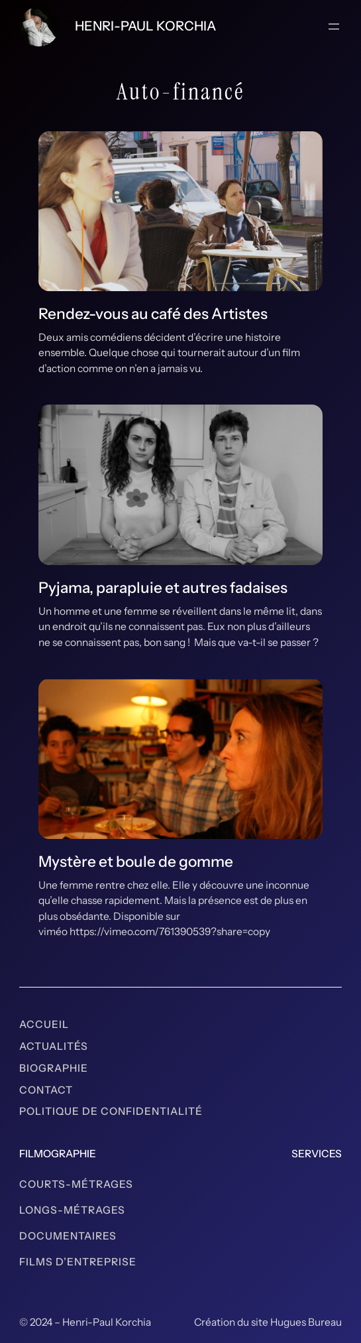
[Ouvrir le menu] (334, 26)
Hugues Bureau (306, 1322)
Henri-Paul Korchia (145, 26)
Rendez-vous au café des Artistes (153, 313)
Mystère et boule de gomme (135, 861)
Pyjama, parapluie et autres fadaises (162, 587)
